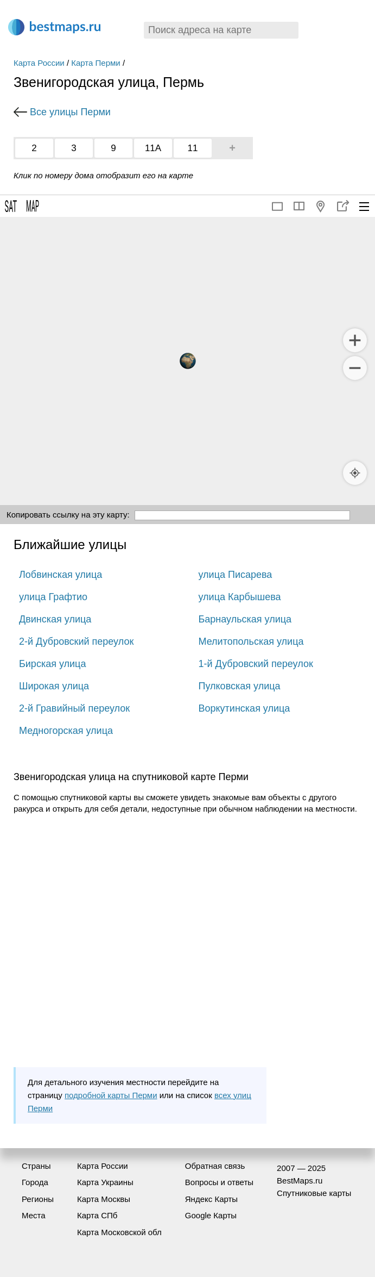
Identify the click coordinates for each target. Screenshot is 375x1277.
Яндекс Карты (211, 1199)
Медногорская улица (66, 730)
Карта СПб (97, 1215)
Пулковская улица (240, 686)
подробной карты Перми (111, 1095)
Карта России (39, 62)
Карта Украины (105, 1182)
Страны (36, 1165)
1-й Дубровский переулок (256, 663)
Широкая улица (54, 686)
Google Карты (211, 1215)
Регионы (38, 1199)
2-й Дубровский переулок (76, 641)
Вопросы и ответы (219, 1182)
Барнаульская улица (245, 619)
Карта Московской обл (119, 1232)
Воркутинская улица (244, 708)
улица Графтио (53, 596)
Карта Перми (95, 62)
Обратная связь (215, 1165)
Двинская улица (55, 619)
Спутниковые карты (314, 1193)
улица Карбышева (240, 596)
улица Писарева (235, 574)
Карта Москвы (103, 1199)
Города (35, 1182)
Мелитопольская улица (251, 641)
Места (34, 1215)
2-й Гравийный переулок (74, 708)
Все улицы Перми (70, 112)
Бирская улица (52, 663)
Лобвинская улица (60, 574)
